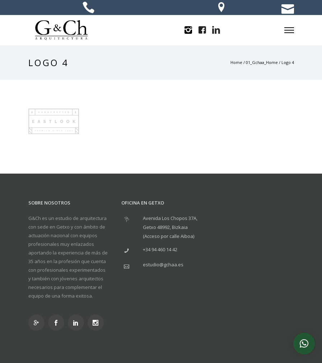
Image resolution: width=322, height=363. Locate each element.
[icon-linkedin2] (216, 30)
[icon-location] (221, 8)
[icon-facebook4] (202, 30)
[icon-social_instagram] (97, 322)
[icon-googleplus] (38, 322)
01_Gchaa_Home (262, 62)
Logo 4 (287, 62)
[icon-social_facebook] (58, 322)
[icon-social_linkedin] (78, 322)
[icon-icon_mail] (287, 8)
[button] (304, 343)
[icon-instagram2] (188, 30)
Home (236, 62)
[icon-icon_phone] (88, 8)
